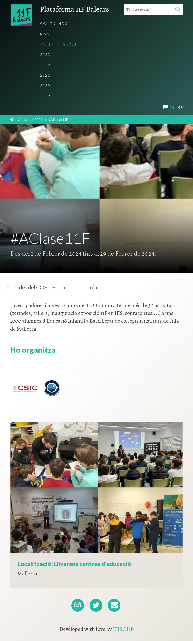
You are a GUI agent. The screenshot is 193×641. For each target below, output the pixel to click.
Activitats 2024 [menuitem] (58, 44)
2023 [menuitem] (45, 54)
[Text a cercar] (153, 9)
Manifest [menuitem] (51, 34)
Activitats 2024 (30, 119)
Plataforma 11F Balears (74, 9)
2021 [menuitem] (45, 75)
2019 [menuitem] (45, 96)
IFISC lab (123, 629)
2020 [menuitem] (45, 85)
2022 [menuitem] (45, 65)
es (180, 107)
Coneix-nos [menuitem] (53, 23)
